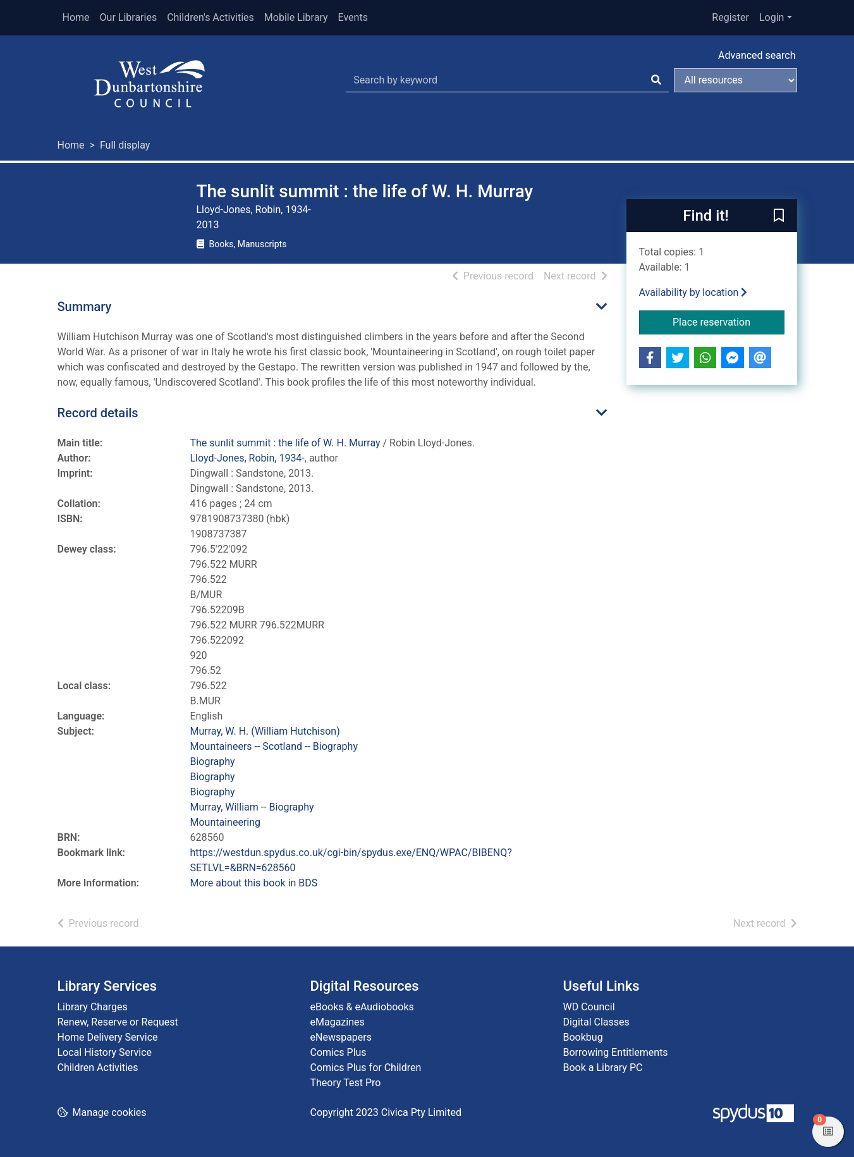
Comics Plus (338, 1052)
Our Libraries (128, 17)
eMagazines (337, 1022)
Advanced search (756, 55)
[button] (778, 216)
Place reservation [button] (728, 321)
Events (353, 17)
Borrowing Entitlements (615, 1052)
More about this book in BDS (254, 883)
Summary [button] (85, 306)
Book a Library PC (603, 1068)
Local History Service (105, 1052)
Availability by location (693, 292)
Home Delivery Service (108, 1037)
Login (771, 17)
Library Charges (93, 1007)
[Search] (656, 80)
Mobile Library (296, 17)
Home (76, 17)
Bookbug (583, 1037)
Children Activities (98, 1068)
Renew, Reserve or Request (118, 1022)
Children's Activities (210, 17)
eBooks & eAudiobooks (362, 1007)
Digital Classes (596, 1022)
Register (730, 17)
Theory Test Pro (345, 1083)
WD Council (589, 1007)
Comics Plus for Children (366, 1068)
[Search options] (735, 80)
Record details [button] (98, 412)
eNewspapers (341, 1037)
